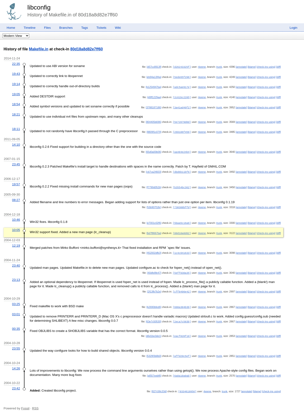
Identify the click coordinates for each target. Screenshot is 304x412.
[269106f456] (182, 130)
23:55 (16, 344)
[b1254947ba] (153, 86)
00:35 (16, 324)
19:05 (16, 93)
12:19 (16, 242)
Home (11, 27)
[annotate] (241, 66)
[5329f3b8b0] (154, 351)
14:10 (16, 143)
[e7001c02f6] (154, 220)
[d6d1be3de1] (153, 331)
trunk (219, 66)
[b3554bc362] (182, 185)
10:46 (16, 217)
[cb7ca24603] (153, 169)
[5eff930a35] (182, 269)
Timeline (30, 27)
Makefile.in (38, 49)
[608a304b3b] (182, 303)
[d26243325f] (182, 66)
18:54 (16, 103)
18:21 (16, 113)
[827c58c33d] (159, 386)
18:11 (16, 127)
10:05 (16, 227)
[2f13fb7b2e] (154, 288)
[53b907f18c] (154, 204)
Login (293, 27)
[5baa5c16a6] (182, 220)
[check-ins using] (265, 66)
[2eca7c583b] (182, 317)
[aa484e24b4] (182, 150)
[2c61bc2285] (182, 96)
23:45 (16, 162)
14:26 (16, 363)
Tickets (101, 27)
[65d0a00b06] (153, 150)
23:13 (16, 276)
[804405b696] (153, 120)
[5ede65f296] (182, 76)
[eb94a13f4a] (154, 76)
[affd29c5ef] (182, 351)
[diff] (278, 66)
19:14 (16, 83)
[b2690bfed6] (154, 303)
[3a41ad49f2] (182, 106)
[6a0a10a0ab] (182, 371)
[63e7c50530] (153, 317)
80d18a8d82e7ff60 (86, 49)
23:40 (16, 262)
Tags (84, 27)
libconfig (39, 7)
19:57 (16, 182)
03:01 (16, 310)
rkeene (202, 66)
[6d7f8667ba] (154, 230)
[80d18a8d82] (182, 230)
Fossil (25, 403)
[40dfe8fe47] (154, 269)
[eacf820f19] (182, 331)
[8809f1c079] (154, 130)
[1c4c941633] (182, 249)
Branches (66, 27)
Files (47, 27)
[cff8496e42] (182, 288)
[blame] (251, 66)
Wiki (118, 27)
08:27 (16, 197)
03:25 (16, 300)
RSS (35, 403)
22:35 (16, 64)
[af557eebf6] (154, 370)
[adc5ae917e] (182, 86)
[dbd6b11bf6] (182, 170)
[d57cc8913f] (154, 66)
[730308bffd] (182, 204)
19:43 (16, 73)
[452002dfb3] (154, 249)
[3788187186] (153, 106)
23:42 (16, 383)
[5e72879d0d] (182, 120)
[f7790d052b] (154, 185)
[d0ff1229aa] (154, 96)
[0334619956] (187, 386)
